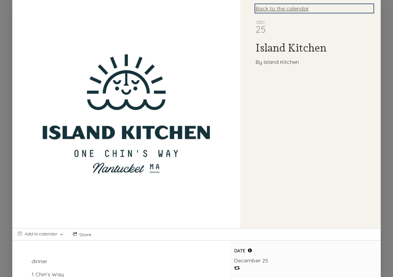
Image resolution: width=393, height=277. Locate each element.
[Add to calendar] (40, 234)
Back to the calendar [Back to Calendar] (282, 8)
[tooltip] (250, 250)
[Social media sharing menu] (81, 234)
